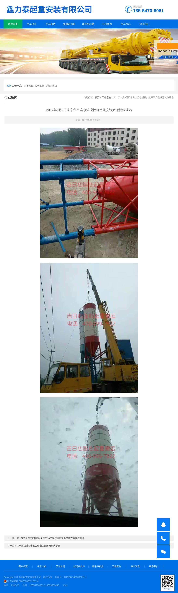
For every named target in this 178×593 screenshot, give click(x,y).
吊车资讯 (126, 24)
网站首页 (13, 24)
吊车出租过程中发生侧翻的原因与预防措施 (38, 545)
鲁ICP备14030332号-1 (75, 577)
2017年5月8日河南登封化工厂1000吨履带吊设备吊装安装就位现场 (50, 538)
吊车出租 (32, 24)
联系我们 (144, 24)
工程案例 (107, 24)
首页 (97, 97)
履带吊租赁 (88, 24)
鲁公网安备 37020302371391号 (21, 581)
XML (65, 585)
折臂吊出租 (69, 24)
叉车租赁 (50, 24)
